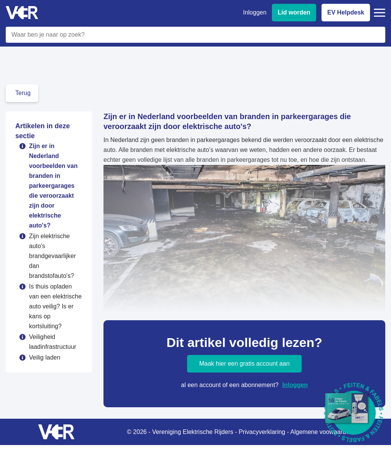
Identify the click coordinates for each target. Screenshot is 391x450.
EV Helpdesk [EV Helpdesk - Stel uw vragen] (345, 12)
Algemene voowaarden (321, 432)
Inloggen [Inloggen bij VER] (254, 12)
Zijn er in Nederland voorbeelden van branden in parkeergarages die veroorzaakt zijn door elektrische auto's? (53, 186)
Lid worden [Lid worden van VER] (294, 12)
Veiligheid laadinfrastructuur (52, 342)
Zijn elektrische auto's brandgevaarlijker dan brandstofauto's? (52, 256)
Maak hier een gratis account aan (244, 363)
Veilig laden (44, 357)
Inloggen (295, 385)
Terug (23, 93)
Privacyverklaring (262, 432)
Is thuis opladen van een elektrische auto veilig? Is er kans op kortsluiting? (55, 306)
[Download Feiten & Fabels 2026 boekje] (354, 413)
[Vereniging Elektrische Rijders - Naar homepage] (22, 12)
